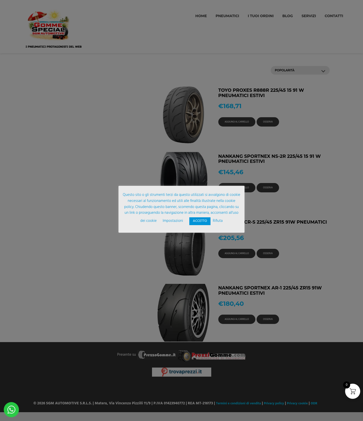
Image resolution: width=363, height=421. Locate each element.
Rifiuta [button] (218, 221)
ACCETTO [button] (200, 221)
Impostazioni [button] (173, 221)
